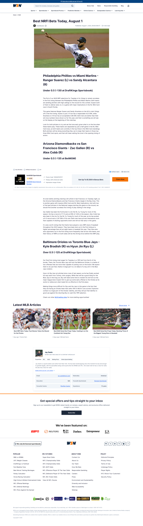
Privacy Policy (106, 462)
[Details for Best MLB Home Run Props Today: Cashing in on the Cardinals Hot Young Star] (71, 319)
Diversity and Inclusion (79, 485)
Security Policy (106, 478)
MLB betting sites (61, 297)
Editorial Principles (107, 459)
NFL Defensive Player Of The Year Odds (56, 475)
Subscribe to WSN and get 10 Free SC (72, 1)
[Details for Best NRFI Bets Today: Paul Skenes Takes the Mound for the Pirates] (31, 319)
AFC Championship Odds (51, 465)
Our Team (75, 465)
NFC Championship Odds (51, 462)
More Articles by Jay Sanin (44, 372)
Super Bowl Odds (49, 459)
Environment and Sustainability (82, 482)
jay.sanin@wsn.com (64, 377)
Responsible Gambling (111, 6)
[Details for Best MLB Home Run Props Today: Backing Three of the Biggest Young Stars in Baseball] (111, 319)
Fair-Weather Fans (19, 469)
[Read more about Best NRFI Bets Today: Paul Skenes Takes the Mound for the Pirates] (31, 333)
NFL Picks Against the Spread (23, 491)
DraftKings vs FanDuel (21, 465)
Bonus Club (90, 6)
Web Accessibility (78, 488)
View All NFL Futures (50, 482)
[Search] (72, 6)
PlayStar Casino (65, 387)
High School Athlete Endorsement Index (27, 482)
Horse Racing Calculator (21, 478)
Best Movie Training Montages (23, 472)
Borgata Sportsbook (100, 382)
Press (74, 478)
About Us (75, 462)
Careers (74, 475)
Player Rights (105, 472)
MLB (19, 15)
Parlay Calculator (19, 475)
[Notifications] (128, 5)
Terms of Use (105, 465)
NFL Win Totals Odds (50, 478)
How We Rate (76, 469)
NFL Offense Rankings (21, 485)
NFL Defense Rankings (21, 488)
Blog (122, 6)
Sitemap (75, 491)
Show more (124, 305)
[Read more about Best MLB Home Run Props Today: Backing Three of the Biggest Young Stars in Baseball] (111, 333)
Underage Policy (106, 469)
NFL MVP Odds (48, 469)
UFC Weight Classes (20, 462)
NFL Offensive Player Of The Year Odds (56, 472)
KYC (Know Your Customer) (110, 475)
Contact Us (76, 459)
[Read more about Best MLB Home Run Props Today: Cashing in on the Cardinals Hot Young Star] (71, 333)
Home (14, 15)
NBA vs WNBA (18, 459)
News (99, 6)
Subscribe (71, 414)
